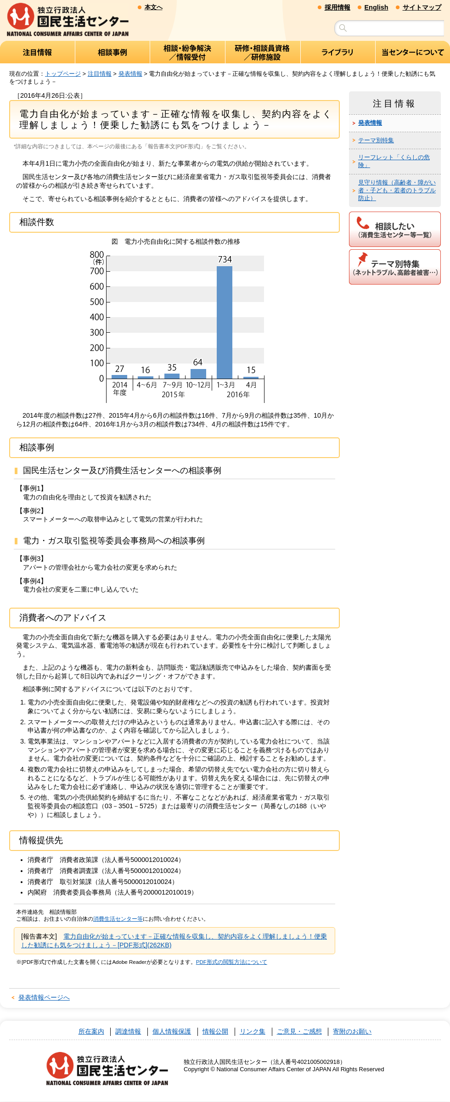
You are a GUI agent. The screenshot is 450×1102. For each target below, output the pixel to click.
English (376, 7)
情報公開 (215, 1032)
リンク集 (252, 1032)
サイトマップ (422, 7)
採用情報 (337, 7)
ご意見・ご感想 (299, 1032)
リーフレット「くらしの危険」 (394, 161)
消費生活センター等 (118, 919)
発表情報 (130, 73)
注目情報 (100, 73)
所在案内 (91, 1032)
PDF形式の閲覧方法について (231, 962)
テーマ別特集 (376, 140)
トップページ (63, 73)
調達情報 (128, 1032)
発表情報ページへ (44, 997)
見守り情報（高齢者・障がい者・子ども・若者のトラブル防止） (397, 190)
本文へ (154, 7)
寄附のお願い (352, 1032)
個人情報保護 (171, 1032)
